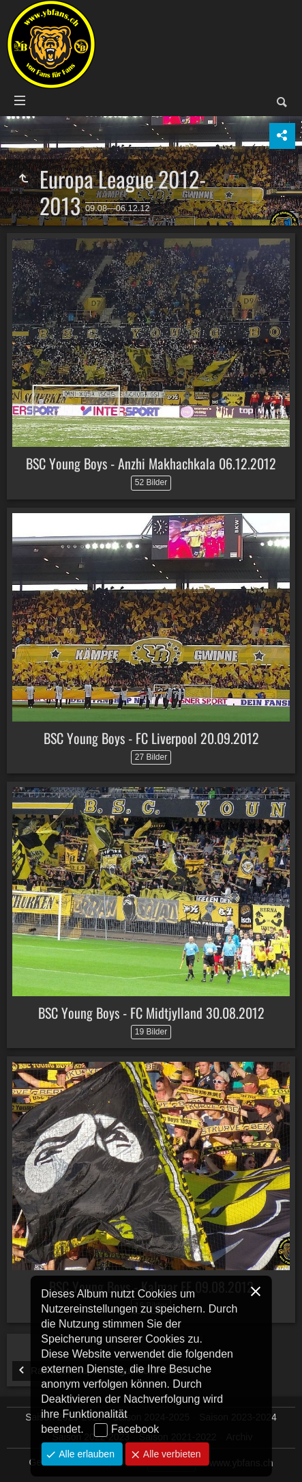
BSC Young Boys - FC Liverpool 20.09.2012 (151, 738)
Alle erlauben (85, 1454)
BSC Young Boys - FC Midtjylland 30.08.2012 (151, 1012)
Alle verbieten (170, 1454)
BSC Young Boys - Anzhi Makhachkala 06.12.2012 (151, 463)
